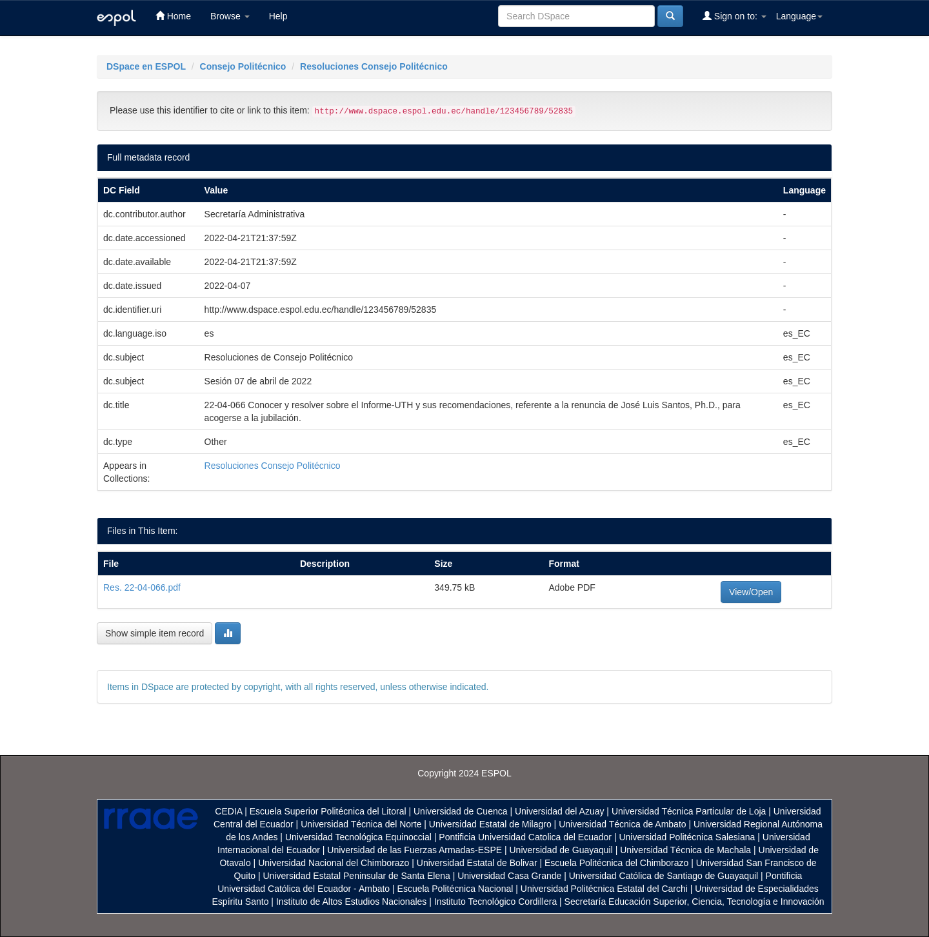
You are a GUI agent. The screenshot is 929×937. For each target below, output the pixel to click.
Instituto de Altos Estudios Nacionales (351, 901)
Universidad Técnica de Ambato (622, 824)
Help (278, 16)
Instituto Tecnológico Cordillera (495, 901)
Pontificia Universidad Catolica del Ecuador (525, 837)
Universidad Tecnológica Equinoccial (358, 837)
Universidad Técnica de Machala (685, 850)
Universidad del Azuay (559, 811)
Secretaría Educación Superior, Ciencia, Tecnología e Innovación (694, 901)
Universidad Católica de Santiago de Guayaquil (663, 876)
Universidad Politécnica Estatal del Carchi (604, 888)
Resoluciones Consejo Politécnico (374, 66)
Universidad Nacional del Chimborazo (333, 863)
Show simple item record (154, 633)
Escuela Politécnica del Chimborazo (616, 863)
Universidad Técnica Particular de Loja (689, 811)
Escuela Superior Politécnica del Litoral (328, 811)
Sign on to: (734, 15)
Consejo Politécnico (243, 66)
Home (173, 15)
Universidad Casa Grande (510, 876)
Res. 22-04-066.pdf (142, 587)
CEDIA (228, 811)
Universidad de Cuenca (461, 811)
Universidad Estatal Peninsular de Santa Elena (356, 876)
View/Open (751, 592)
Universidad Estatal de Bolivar (477, 863)
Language (799, 16)
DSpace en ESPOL (146, 66)
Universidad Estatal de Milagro (490, 824)
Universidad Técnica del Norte (361, 824)
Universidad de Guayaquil (561, 850)
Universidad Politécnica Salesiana (687, 837)
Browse (230, 16)
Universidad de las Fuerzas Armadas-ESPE (414, 850)
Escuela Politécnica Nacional (455, 888)
